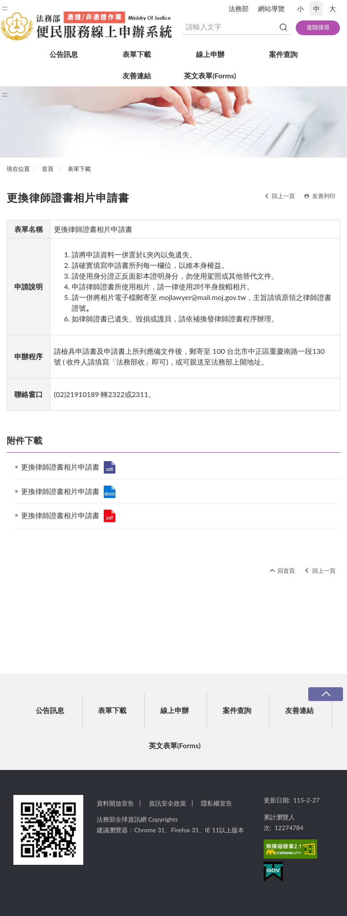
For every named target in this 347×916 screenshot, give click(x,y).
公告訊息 (63, 54)
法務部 (239, 8)
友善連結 (136, 75)
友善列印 (323, 195)
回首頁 (286, 570)
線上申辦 (210, 54)
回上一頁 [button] (283, 195)
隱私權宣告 (216, 803)
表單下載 (136, 54)
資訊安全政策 (167, 803)
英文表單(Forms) (210, 75)
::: (5, 7)
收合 (325, 694)
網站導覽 (271, 8)
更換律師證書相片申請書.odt (109, 467)
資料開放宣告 (115, 803)
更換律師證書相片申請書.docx (109, 491)
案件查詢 (283, 54)
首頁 (47, 168)
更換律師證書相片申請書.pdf (109, 515)
